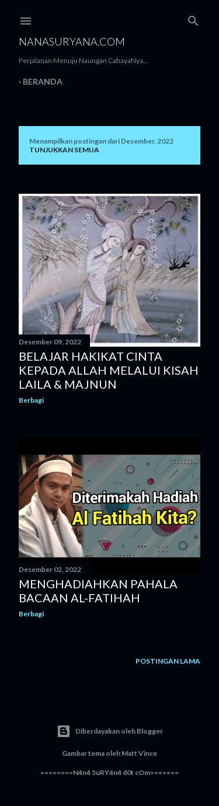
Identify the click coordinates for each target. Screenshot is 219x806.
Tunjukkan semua (64, 149)
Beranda (42, 81)
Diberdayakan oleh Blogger (110, 731)
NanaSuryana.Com (72, 41)
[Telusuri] (193, 18)
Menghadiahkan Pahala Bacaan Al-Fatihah (98, 591)
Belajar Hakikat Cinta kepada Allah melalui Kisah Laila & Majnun (109, 370)
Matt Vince (139, 753)
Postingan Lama (167, 661)
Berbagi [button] (31, 400)
